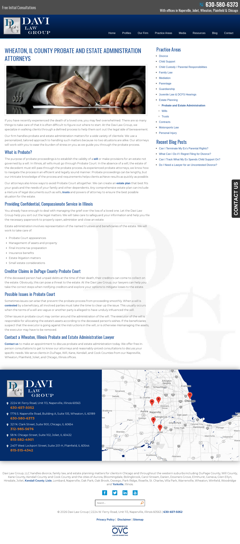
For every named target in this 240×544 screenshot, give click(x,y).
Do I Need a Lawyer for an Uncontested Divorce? (188, 165)
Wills (164, 111)
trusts (66, 192)
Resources (199, 33)
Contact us (11, 344)
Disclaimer (124, 519)
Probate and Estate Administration (183, 105)
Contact (228, 33)
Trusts (165, 116)
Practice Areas (163, 33)
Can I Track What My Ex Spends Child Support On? (189, 159)
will (96, 159)
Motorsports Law (169, 127)
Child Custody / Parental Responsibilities (183, 67)
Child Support (167, 61)
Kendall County (34, 480)
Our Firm (143, 33)
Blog (215, 33)
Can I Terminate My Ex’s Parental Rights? (183, 148)
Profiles (126, 33)
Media (182, 33)
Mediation (164, 78)
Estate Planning (168, 100)
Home (112, 33)
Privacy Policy (105, 519)
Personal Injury (168, 133)
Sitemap (138, 519)
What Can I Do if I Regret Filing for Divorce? (185, 154)
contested (11, 305)
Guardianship (167, 89)
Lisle (49, 480)
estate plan (123, 183)
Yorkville (118, 484)
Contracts (164, 122)
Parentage (165, 83)
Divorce (163, 56)
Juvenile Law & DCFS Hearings (177, 94)
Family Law (165, 72)
